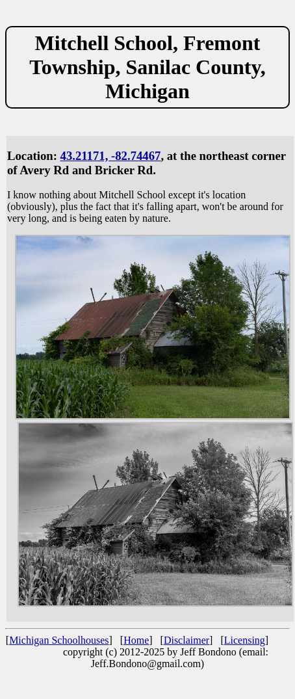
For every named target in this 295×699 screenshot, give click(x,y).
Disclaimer (186, 640)
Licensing (244, 640)
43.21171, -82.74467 (110, 156)
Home (136, 640)
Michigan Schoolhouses (59, 640)
